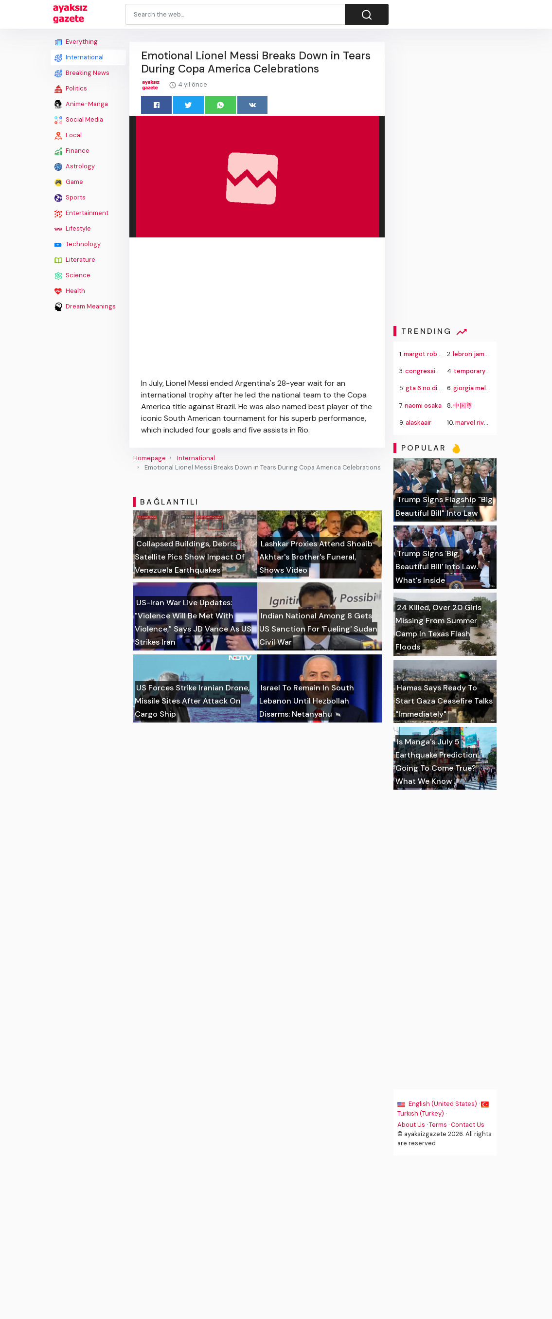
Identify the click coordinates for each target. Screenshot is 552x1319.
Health (69, 291)
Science (72, 275)
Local (68, 135)
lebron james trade (481, 354)
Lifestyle (72, 228)
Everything (76, 41)
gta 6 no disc (425, 388)
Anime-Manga (81, 104)
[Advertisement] (88, 461)
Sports (70, 197)
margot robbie (425, 354)
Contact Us (468, 1124)
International (79, 57)
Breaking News (81, 73)
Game (68, 182)
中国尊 (462, 405)
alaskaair (419, 422)
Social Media (78, 119)
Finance (71, 150)
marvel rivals (473, 422)
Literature (74, 259)
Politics (70, 88)
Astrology (74, 166)
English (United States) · (439, 1104)
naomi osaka (423, 405)
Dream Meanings (85, 306)
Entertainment (81, 213)
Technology (77, 244)
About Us (412, 1124)
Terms (438, 1124)
